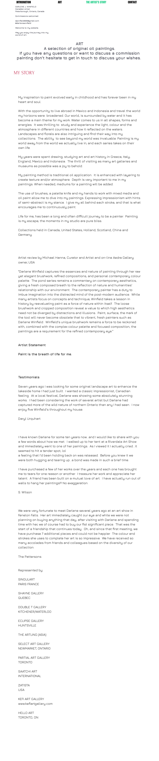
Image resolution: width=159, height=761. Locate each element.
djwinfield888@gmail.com (27, 21)
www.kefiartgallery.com (35, 703)
